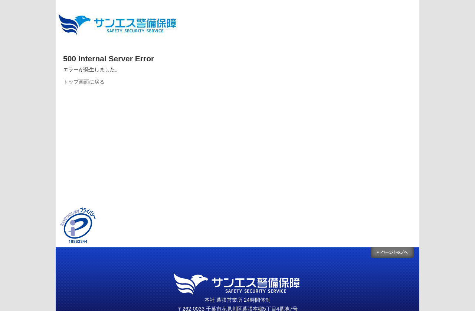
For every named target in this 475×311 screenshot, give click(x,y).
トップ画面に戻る (84, 82)
